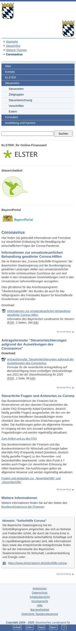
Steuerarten (16, 88)
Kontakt (10, 71)
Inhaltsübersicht (40, 597)
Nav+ (53, 627)
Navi (41, 627)
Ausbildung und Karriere (20, 122)
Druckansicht (39, 601)
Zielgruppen (16, 94)
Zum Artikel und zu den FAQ (19, 438)
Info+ (30, 627)
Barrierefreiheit (39, 609)
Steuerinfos (13, 45)
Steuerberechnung (20, 100)
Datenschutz (40, 592)
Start (8, 66)
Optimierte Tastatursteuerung (39, 614)
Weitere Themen (16, 50)
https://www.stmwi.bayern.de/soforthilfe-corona (37, 563)
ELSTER (10, 77)
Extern (13, 111)
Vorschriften (16, 105)
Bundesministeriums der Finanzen (22, 506)
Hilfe (40, 605)
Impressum (40, 588)
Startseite (12, 41)
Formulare (11, 117)
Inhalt (17, 627)
